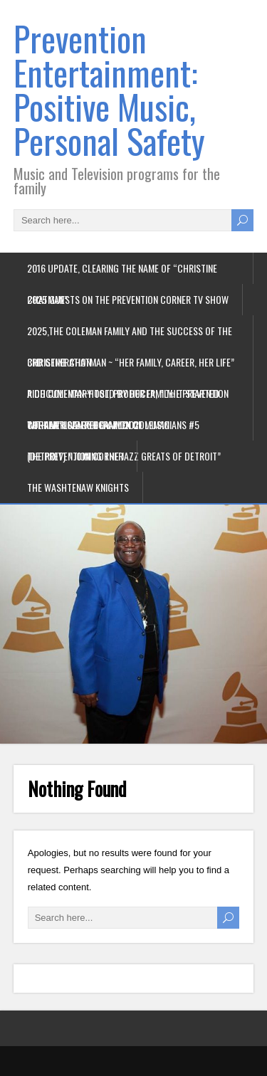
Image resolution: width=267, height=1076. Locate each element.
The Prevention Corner (75, 455)
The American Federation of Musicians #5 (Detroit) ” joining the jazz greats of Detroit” (124, 429)
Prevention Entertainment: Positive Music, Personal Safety (109, 89)
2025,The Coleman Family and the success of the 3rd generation (129, 335)
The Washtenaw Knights (78, 487)
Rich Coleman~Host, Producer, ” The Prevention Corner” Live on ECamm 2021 (128, 397)
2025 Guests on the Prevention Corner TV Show (128, 299)
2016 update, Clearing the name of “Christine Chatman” (122, 272)
